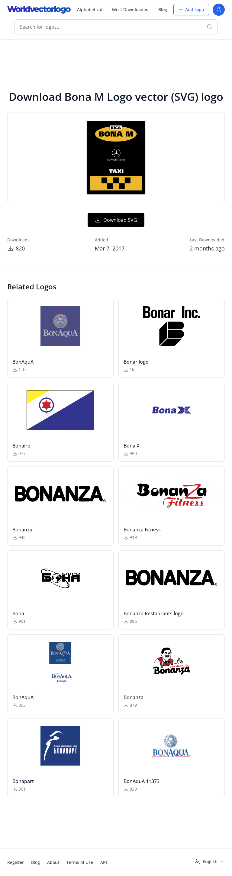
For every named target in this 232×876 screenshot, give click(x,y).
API (103, 862)
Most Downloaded (130, 9)
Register (15, 862)
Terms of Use (79, 862)
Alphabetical (89, 9)
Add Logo (191, 9)
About (53, 862)
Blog (162, 9)
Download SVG (116, 220)
